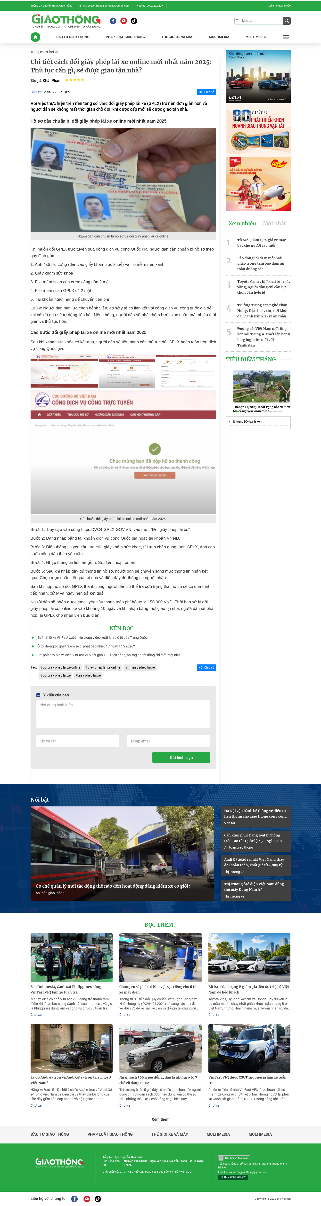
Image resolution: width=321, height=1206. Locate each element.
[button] (237, 411)
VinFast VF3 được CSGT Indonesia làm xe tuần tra (247, 1080)
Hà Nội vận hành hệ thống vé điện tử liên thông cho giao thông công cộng (255, 814)
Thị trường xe (234, 872)
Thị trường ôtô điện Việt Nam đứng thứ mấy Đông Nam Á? (254, 887)
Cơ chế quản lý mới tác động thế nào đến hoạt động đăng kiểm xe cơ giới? (113, 886)
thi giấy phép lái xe (141, 667)
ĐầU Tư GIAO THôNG (73, 37)
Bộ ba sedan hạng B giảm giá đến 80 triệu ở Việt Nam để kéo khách (248, 989)
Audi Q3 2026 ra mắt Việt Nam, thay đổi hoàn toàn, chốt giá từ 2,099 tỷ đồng (254, 862)
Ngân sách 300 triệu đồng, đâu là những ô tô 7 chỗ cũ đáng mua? (158, 1080)
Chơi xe (52, 52)
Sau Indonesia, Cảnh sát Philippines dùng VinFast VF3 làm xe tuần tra (66, 989)
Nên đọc (121, 628)
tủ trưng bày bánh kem (247, 421)
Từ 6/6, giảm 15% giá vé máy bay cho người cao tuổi (261, 243)
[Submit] (287, 21)
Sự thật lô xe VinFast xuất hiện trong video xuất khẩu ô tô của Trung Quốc (92, 637)
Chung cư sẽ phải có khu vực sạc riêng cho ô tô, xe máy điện (158, 989)
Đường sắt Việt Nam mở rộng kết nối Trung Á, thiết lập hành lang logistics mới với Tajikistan (263, 336)
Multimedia (218, 1134)
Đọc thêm (159, 925)
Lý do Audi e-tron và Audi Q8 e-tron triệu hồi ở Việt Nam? (71, 1080)
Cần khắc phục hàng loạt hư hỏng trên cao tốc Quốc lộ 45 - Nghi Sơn (253, 838)
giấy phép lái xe (89, 675)
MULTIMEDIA (219, 37)
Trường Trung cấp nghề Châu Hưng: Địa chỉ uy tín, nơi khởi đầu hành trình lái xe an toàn (262, 310)
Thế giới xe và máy (169, 1134)
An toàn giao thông (50, 893)
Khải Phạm (52, 80)
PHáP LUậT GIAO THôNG (125, 37)
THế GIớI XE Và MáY (177, 37)
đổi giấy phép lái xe (56, 675)
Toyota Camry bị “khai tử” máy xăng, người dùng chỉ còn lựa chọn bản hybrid (263, 287)
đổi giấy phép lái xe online (61, 667)
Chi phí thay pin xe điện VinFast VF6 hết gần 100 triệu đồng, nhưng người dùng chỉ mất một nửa (108, 655)
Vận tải (229, 823)
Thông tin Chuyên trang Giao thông (51, 5)
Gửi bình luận (181, 757)
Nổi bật (40, 800)
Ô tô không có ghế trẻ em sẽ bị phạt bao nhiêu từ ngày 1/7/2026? (86, 646)
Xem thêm (161, 1119)
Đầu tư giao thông (50, 1134)
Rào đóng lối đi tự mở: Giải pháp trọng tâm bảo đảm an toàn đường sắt (260, 263)
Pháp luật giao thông (110, 1134)
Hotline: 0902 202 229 (150, 5)
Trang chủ (38, 52)
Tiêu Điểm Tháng (251, 359)
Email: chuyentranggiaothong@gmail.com (104, 5)
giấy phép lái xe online (104, 667)
